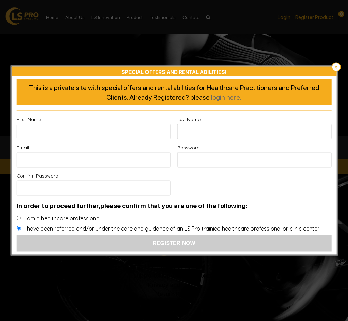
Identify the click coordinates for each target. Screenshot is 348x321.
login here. (226, 96)
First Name (29, 119)
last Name (189, 119)
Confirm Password (37, 176)
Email (23, 148)
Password (188, 148)
